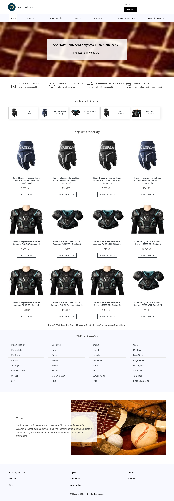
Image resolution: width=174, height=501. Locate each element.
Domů (13, 18)
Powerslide (16, 350)
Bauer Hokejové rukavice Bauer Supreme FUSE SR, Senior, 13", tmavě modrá (148, 180)
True (95, 381)
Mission (15, 376)
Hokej (30, 18)
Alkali (54, 381)
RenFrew (15, 355)
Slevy (11, 485)
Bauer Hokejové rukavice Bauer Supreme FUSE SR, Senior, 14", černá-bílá (67, 180)
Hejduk (96, 350)
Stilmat (55, 371)
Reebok (137, 350)
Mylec (55, 365)
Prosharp (15, 360)
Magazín (73, 472)
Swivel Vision (99, 376)
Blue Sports (139, 355)
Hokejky (78, 18)
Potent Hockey (18, 345)
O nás (131, 472)
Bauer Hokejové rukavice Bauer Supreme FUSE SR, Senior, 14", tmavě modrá (26, 180)
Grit (94, 371)
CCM (135, 345)
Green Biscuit (58, 376)
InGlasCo (97, 360)
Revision (56, 360)
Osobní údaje (75, 485)
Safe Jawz (138, 371)
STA (13, 381)
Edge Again (138, 360)
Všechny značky (17, 472)
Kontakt (131, 479)
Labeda (96, 355)
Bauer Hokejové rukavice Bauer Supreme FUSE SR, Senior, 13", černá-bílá (107, 180)
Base (54, 355)
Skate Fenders (18, 371)
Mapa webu (74, 479)
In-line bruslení (126, 18)
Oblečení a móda (154, 18)
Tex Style (15, 365)
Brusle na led (100, 18)
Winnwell (56, 345)
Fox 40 (96, 365)
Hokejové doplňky (54, 18)
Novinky (13, 479)
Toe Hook (138, 376)
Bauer (55, 350)
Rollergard (138, 365)
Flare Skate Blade (142, 381)
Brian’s (96, 345)
